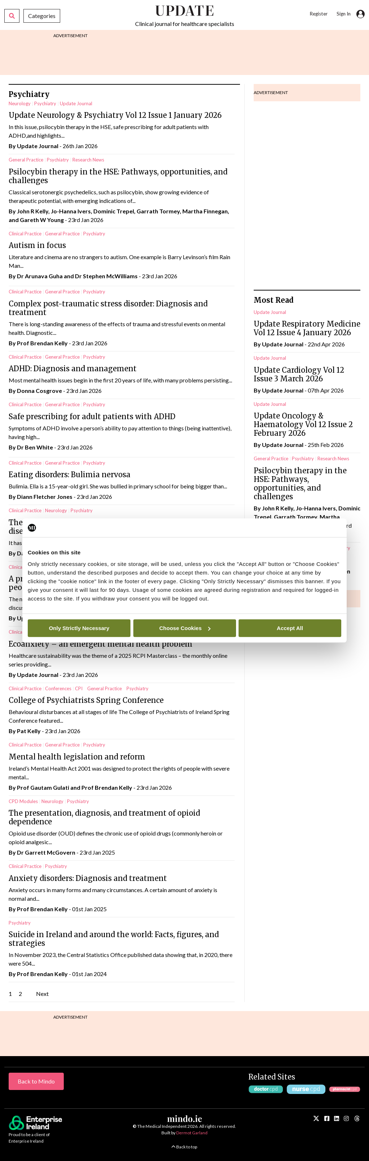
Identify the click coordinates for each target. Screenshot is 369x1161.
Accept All (290, 628)
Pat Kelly (29, 730)
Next (42, 993)
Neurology (20, 103)
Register (319, 14)
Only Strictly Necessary (79, 628)
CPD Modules (23, 801)
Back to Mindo (36, 1081)
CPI (79, 688)
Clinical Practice (25, 233)
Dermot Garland (192, 1132)
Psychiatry (45, 103)
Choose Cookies (184, 628)
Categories (41, 15)
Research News (88, 160)
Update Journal (76, 103)
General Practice (26, 160)
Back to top (184, 1146)
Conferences (58, 688)
